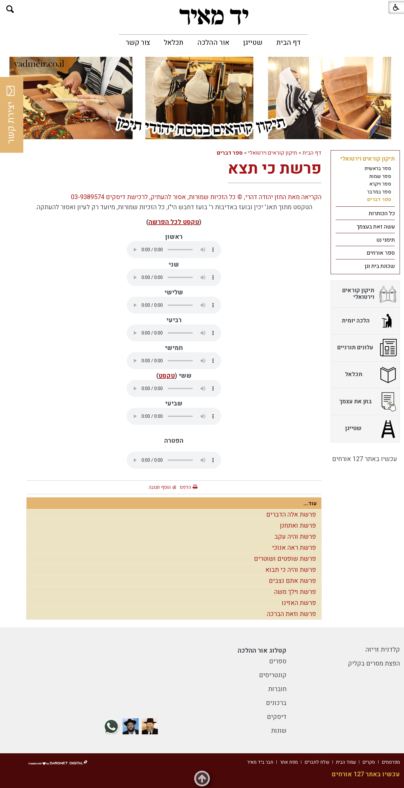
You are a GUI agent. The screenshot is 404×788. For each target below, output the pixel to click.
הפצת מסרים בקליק (374, 663)
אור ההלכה (213, 43)
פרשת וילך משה (295, 591)
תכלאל (173, 43)
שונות (278, 730)
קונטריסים (272, 675)
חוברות (277, 689)
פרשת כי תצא (274, 168)
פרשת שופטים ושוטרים (285, 558)
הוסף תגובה (160, 487)
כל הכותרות (382, 213)
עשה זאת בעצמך (375, 226)
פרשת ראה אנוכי (294, 547)
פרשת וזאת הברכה (291, 614)
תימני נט (385, 240)
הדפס (185, 487)
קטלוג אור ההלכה (262, 650)
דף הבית (288, 43)
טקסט (167, 375)
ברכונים (276, 703)
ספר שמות (380, 176)
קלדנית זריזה (383, 649)
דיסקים (276, 716)
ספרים (277, 661)
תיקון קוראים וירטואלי (272, 153)
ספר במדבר (379, 192)
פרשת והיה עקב (295, 536)
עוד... (310, 503)
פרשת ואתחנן (298, 525)
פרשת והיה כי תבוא (290, 569)
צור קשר (138, 43)
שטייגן (253, 43)
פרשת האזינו (299, 602)
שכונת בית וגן (380, 266)
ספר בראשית (378, 168)
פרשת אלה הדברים (291, 514)
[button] (10, 9)
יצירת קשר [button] (11, 115)
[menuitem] (288, 42)
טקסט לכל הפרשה (173, 222)
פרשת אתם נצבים (292, 580)
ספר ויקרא (380, 184)
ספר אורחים (380, 253)
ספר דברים (230, 153)
